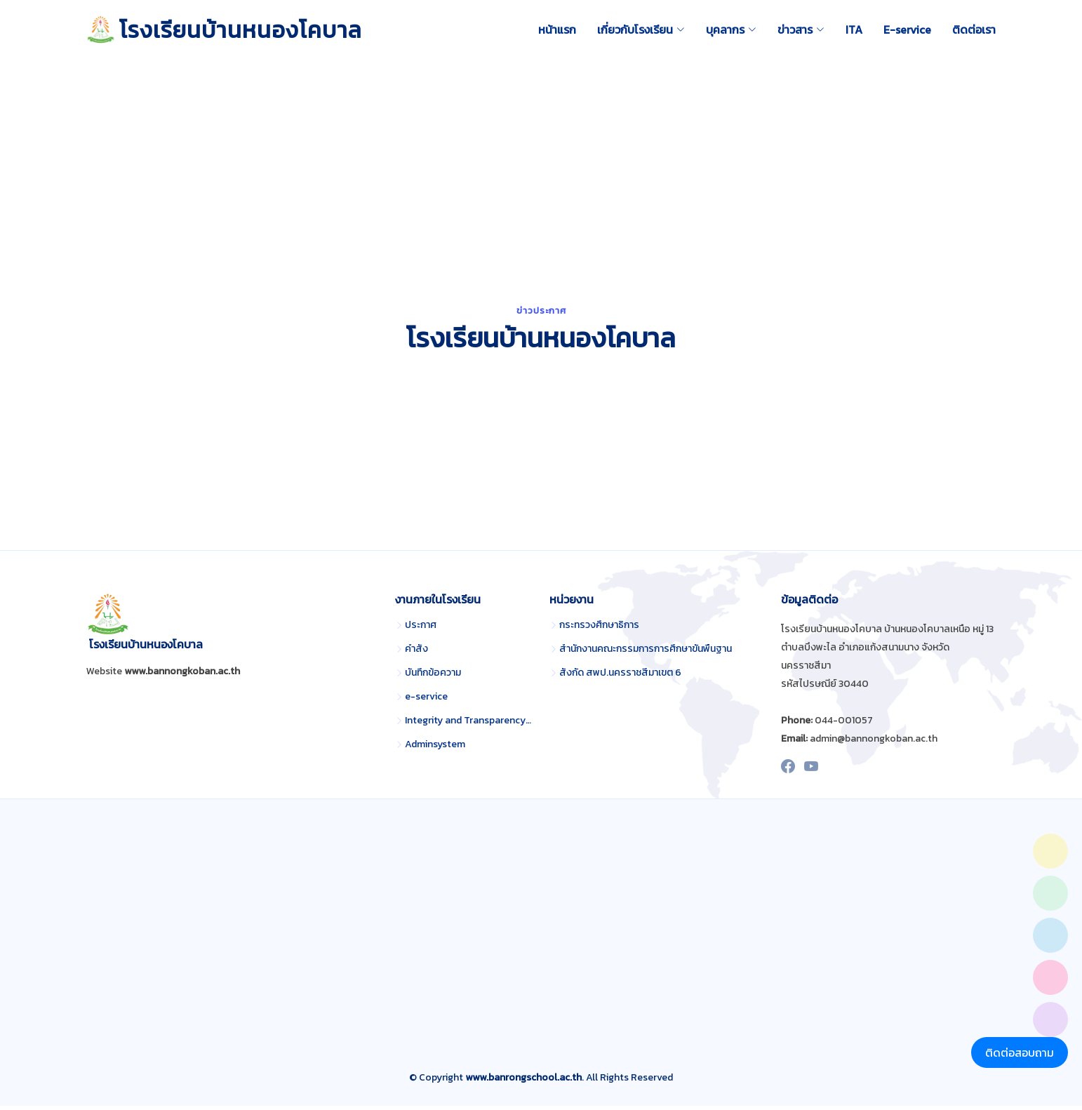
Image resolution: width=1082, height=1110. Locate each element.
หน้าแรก (557, 29)
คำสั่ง (416, 653)
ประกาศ (420, 629)
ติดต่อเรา (974, 29)
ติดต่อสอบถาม (1019, 1052)
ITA (854, 29)
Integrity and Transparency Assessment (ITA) (469, 725)
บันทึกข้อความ (433, 677)
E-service (907, 29)
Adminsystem (435, 749)
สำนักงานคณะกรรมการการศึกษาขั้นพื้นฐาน (645, 653)
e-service (426, 701)
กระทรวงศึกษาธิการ (599, 629)
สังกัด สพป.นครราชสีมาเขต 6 (620, 677)
